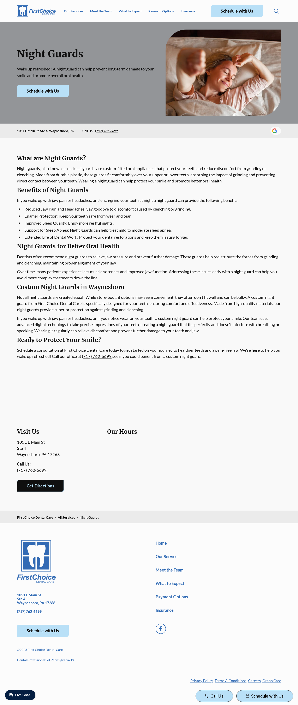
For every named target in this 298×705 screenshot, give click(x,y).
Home (161, 543)
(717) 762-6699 (106, 131)
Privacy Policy (201, 680)
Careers (254, 680)
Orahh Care (271, 680)
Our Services (73, 11)
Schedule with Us (237, 10)
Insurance (188, 11)
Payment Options (161, 11)
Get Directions (40, 485)
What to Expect (130, 11)
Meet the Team (101, 11)
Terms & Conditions (230, 680)
